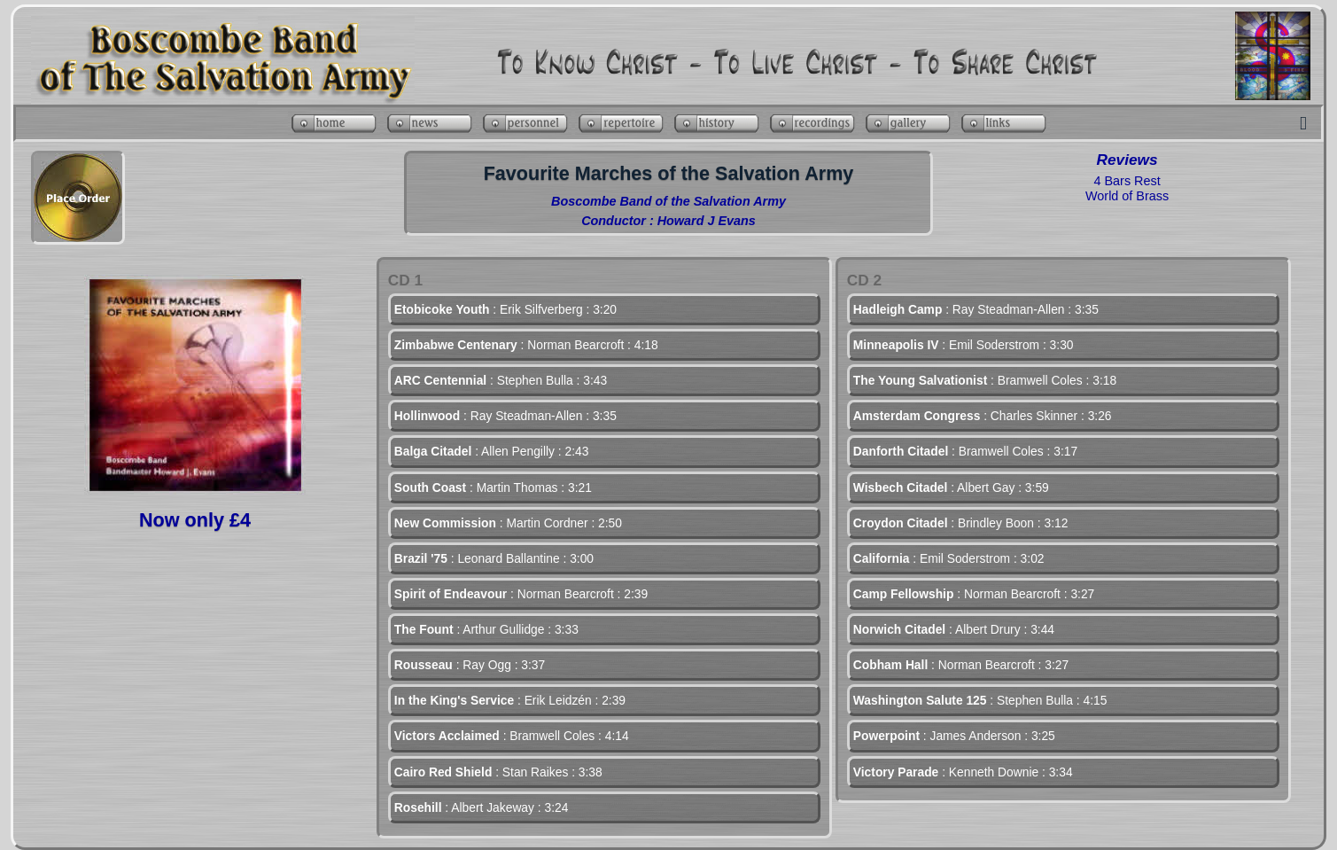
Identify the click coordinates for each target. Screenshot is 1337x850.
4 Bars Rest (1126, 181)
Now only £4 (195, 520)
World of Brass (1127, 196)
